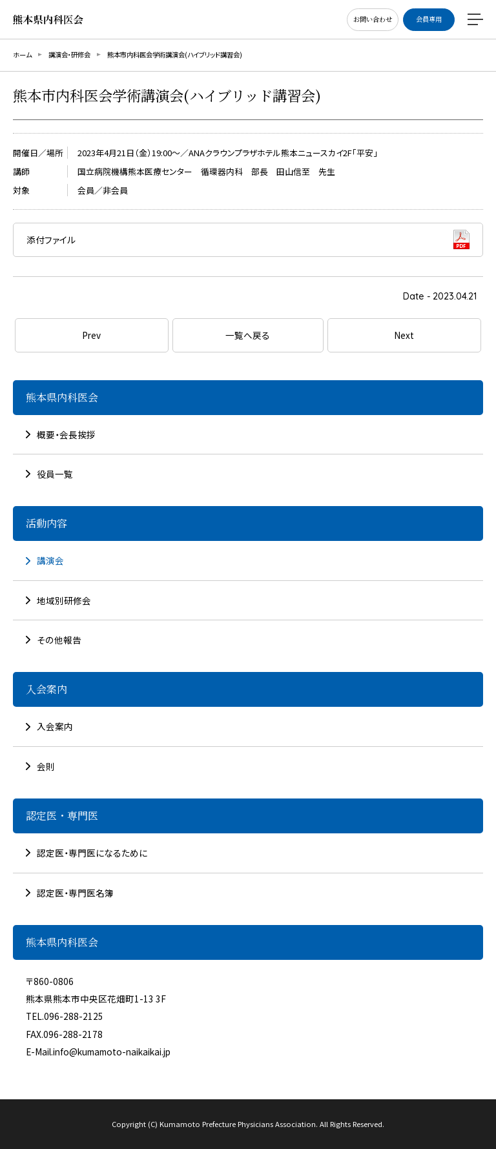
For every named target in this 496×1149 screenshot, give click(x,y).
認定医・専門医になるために (92, 852)
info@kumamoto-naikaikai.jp (111, 1051)
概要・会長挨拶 (66, 434)
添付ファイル (51, 239)
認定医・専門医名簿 (75, 892)
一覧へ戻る (247, 335)
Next (404, 335)
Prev (91, 335)
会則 (46, 766)
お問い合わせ (372, 19)
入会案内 (55, 726)
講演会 (50, 560)
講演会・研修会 (69, 54)
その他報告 (59, 639)
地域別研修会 (64, 600)
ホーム (22, 54)
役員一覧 (55, 473)
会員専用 (429, 19)
